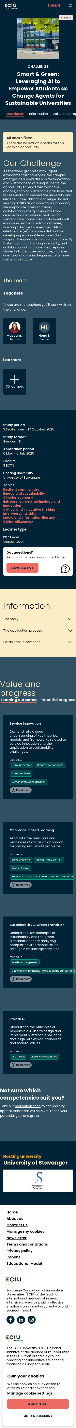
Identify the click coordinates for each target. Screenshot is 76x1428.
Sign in (54, 5)
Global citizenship (18, 522)
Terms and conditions (27, 1244)
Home (12, 1212)
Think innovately (22, 765)
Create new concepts (50, 765)
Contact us (17, 1225)
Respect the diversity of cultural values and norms (43, 876)
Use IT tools (18, 1056)
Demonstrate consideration (29, 782)
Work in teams (20, 868)
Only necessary (38, 1416)
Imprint (13, 1257)
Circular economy (18, 498)
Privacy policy (19, 1250)
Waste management (25, 962)
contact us (22, 567)
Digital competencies (44, 1056)
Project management (49, 859)
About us (14, 1218)
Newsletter (16, 1238)
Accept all (38, 1404)
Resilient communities (21, 490)
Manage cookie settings (30, 1393)
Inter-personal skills (19, 514)
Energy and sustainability (24, 494)
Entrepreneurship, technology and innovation (31, 504)
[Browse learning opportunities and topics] (70, 5)
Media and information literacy (29, 518)
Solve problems (21, 859)
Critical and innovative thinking (29, 510)
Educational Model (24, 1263)
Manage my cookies (25, 1231)
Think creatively (21, 773)
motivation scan (28, 1106)
